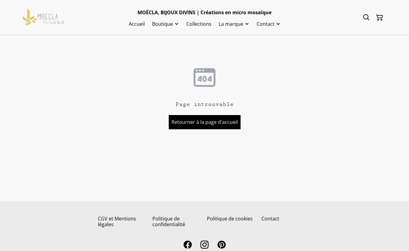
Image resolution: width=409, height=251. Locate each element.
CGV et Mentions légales (117, 221)
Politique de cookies (230, 218)
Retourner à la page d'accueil (204, 122)
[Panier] (379, 17)
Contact (270, 218)
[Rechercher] (366, 17)
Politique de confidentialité (168, 221)
